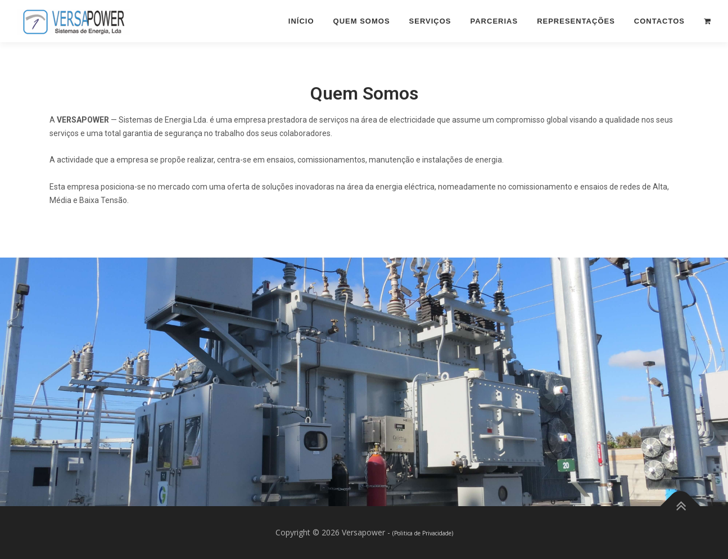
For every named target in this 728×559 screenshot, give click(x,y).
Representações (576, 21)
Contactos (659, 21)
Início (301, 21)
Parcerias (494, 21)
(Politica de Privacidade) (422, 533)
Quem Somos (361, 21)
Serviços (430, 21)
